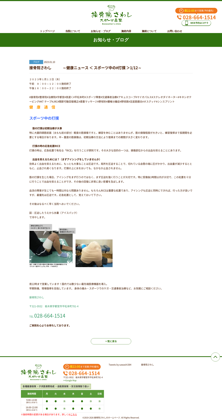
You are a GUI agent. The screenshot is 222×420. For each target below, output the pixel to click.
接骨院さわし (147, 365)
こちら (73, 414)
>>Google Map (69, 380)
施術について (149, 28)
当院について (72, 28)
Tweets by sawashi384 (120, 365)
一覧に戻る (111, 343)
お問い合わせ (174, 28)
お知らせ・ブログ (101, 28)
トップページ (47, 28)
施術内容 (126, 28)
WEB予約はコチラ (198, 22)
